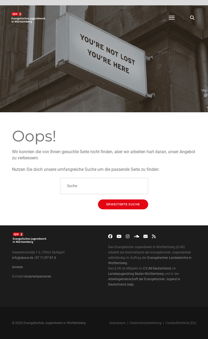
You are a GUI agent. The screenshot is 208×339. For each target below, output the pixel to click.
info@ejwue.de (22, 258)
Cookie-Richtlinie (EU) (181, 323)
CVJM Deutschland (157, 268)
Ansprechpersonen (37, 276)
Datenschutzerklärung (146, 323)
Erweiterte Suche (123, 204)
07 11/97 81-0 (46, 258)
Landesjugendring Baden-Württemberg (136, 274)
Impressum (117, 323)
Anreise (17, 267)
